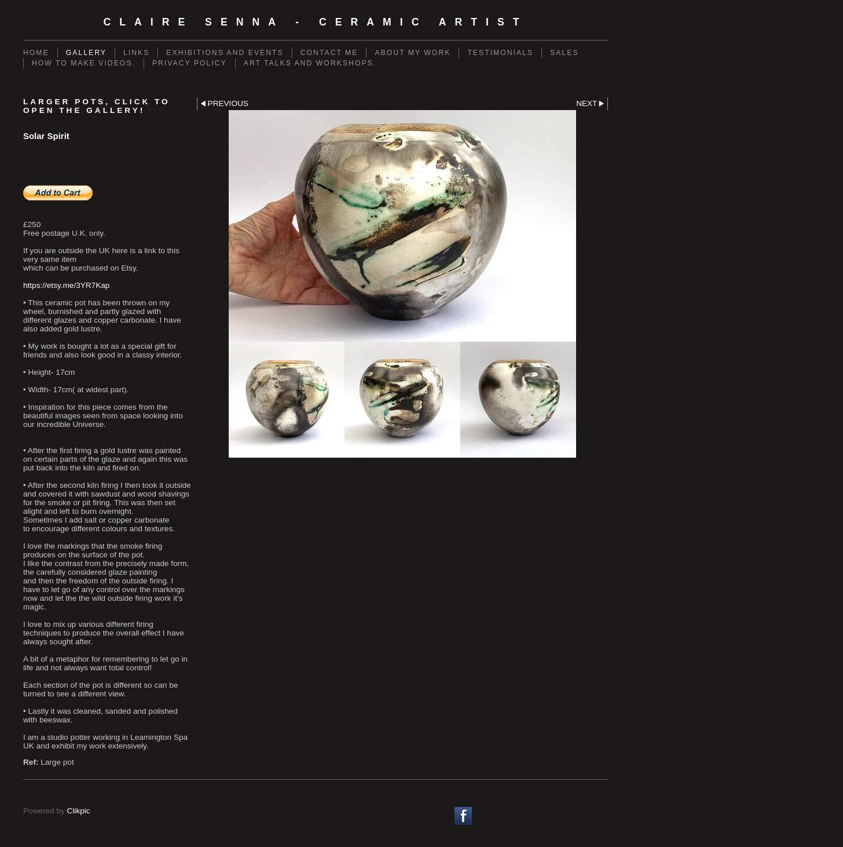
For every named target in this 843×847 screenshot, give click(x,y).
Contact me (329, 53)
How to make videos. (83, 63)
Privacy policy (189, 63)
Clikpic (78, 810)
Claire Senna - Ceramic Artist (315, 22)
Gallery (86, 53)
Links (136, 53)
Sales (564, 53)
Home (36, 53)
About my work (412, 53)
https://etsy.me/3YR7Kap (66, 285)
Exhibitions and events (224, 53)
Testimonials (500, 53)
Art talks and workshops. (310, 63)
